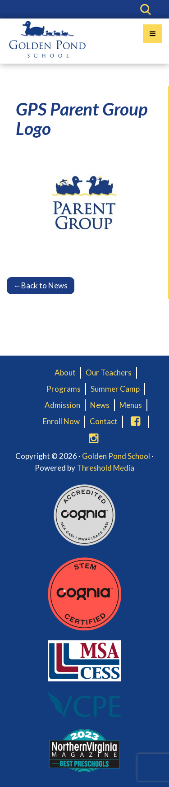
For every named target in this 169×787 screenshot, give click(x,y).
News (100, 405)
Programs (63, 389)
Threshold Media (105, 467)
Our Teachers (109, 372)
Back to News (41, 285)
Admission (62, 405)
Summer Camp (115, 389)
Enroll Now (61, 421)
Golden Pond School (116, 456)
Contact (104, 421)
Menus (130, 405)
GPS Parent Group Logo (82, 118)
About (65, 372)
